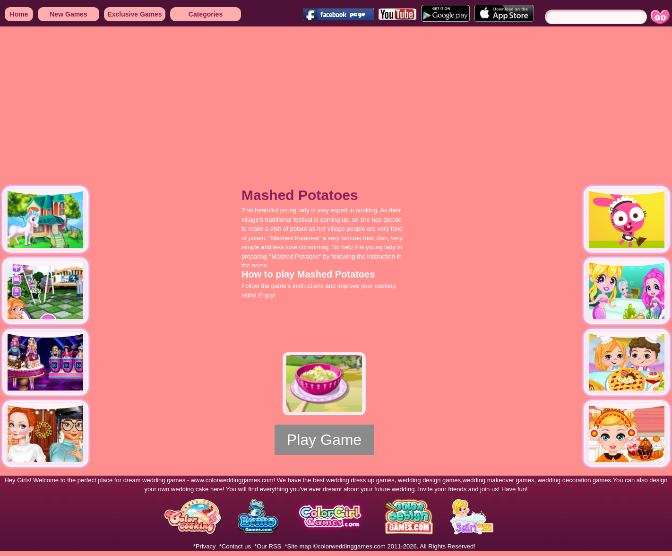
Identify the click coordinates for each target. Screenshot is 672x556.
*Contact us (235, 546)
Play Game (324, 439)
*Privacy (204, 546)
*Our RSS (267, 546)
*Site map (298, 546)
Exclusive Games (134, 14)
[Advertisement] (158, 99)
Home (19, 14)
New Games (68, 14)
